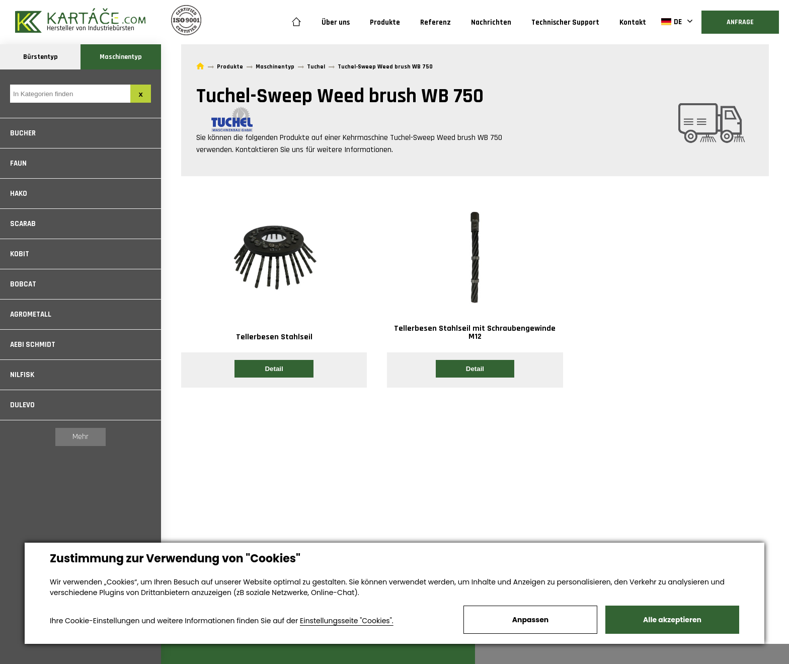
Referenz (435, 22)
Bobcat (23, 284)
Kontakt (632, 22)
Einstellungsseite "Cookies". (346, 621)
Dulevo (22, 405)
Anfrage (740, 22)
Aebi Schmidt (32, 344)
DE (671, 22)
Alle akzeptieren (672, 620)
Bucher (23, 133)
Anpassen (530, 620)
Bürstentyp (40, 56)
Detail (274, 369)
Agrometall (30, 314)
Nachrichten (491, 22)
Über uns (336, 22)
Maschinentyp (121, 56)
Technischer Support (565, 22)
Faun (18, 163)
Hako (18, 193)
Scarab (23, 224)
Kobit (19, 254)
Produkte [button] (385, 22)
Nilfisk (22, 375)
